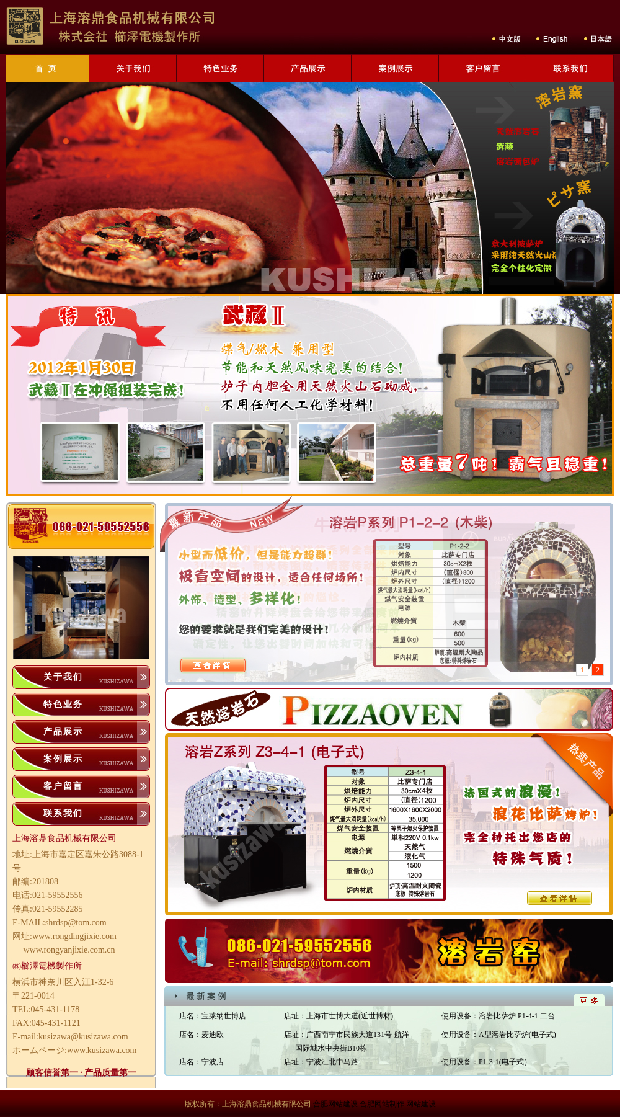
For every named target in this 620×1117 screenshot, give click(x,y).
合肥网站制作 (382, 1104)
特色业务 (63, 704)
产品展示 (63, 731)
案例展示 (63, 758)
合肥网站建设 (335, 1104)
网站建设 (421, 1104)
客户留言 (63, 786)
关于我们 (63, 677)
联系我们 (63, 813)
